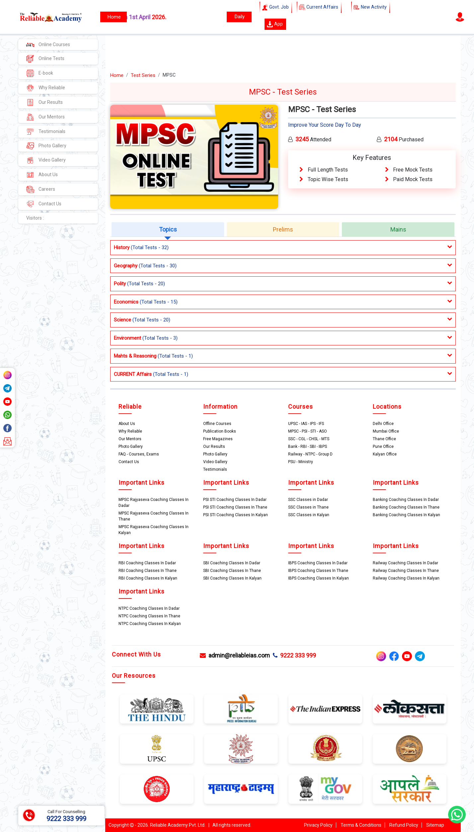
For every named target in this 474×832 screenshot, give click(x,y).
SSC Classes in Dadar (308, 499)
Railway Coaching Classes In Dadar (405, 563)
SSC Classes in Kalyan (308, 515)
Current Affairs (319, 7)
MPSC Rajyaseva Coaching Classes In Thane (153, 516)
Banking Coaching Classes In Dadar (406, 499)
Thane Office (384, 439)
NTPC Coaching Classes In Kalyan (149, 623)
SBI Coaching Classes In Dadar (231, 563)
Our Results (44, 102)
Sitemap (435, 825)
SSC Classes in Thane (308, 507)
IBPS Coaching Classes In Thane (318, 570)
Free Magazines (218, 439)
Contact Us (43, 204)
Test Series (143, 75)
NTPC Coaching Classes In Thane (149, 616)
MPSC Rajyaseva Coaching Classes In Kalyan (153, 529)
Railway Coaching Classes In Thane (406, 570)
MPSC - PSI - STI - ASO (307, 431)
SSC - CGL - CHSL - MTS (308, 439)
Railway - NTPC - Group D (310, 454)
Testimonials (45, 132)
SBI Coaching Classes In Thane (232, 570)
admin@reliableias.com (235, 655)
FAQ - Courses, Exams (138, 454)
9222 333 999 (294, 655)
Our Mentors (45, 117)
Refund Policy (403, 825)
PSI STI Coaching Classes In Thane (235, 507)
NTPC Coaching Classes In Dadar (149, 608)
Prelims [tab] (283, 229)
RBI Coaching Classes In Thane (147, 570)
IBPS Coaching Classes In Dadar (318, 563)
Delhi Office (383, 423)
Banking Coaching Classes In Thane (406, 507)
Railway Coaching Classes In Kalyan (406, 578)
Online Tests (45, 59)
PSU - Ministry (300, 461)
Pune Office (383, 446)
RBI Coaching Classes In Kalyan (147, 578)
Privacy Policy (318, 825)
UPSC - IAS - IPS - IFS (306, 423)
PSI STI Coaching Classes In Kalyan (235, 515)
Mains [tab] (398, 229)
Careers (40, 189)
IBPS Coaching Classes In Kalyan (318, 578)
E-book (39, 73)
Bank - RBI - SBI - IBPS (307, 446)
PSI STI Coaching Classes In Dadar (235, 499)
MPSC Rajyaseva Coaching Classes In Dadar (153, 502)
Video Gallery (46, 160)
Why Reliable (45, 88)
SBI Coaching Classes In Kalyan (232, 578)
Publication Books (219, 431)
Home (116, 75)
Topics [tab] (168, 229)
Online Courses (48, 44)
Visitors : (35, 218)
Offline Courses (217, 423)
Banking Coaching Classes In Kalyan (406, 515)
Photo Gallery (46, 146)
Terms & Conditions (361, 825)
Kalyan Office (385, 454)
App (275, 24)
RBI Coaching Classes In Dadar (147, 563)
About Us (42, 175)
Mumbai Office (386, 431)
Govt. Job (276, 7)
